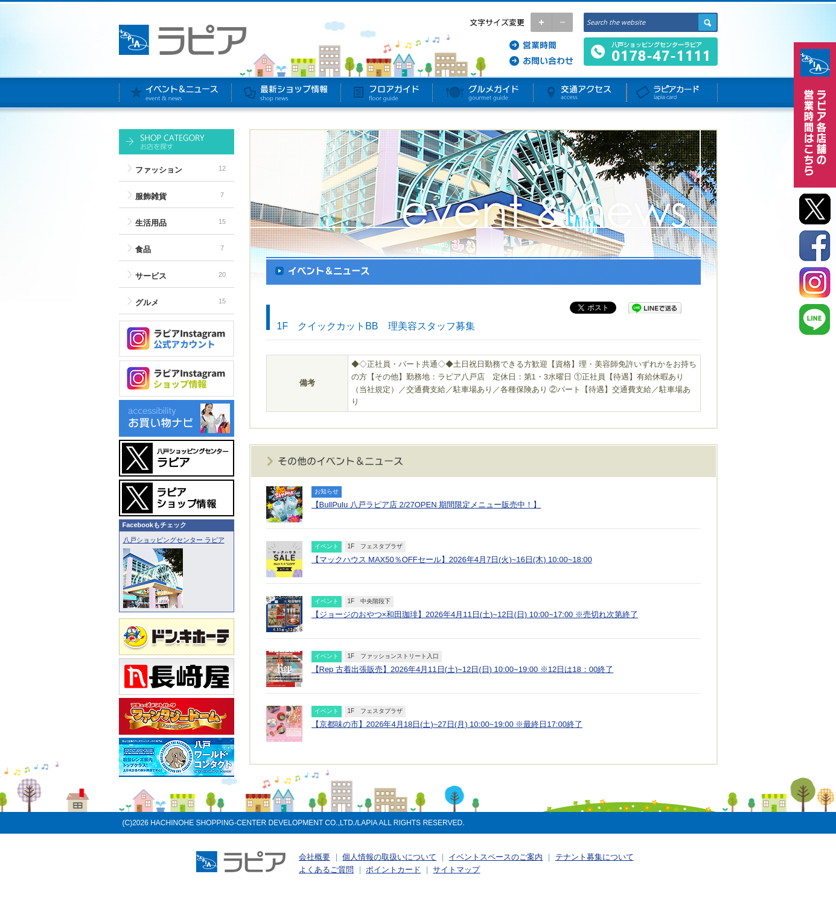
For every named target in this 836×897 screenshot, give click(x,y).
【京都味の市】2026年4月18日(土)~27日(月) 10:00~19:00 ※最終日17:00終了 (446, 724)
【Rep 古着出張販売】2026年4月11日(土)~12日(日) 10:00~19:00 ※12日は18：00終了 (462, 669)
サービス (151, 276)
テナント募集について (594, 856)
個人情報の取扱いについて (389, 856)
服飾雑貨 (151, 196)
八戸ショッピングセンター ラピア (174, 540)
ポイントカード (393, 869)
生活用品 (151, 222)
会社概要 (314, 856)
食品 (143, 249)
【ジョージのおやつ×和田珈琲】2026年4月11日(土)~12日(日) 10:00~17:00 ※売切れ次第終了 (474, 614)
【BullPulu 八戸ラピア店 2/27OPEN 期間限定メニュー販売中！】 (426, 504)
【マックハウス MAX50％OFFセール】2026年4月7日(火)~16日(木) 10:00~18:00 (451, 559)
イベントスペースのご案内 (495, 856)
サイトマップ (456, 869)
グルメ (147, 302)
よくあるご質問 (326, 869)
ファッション (158, 169)
